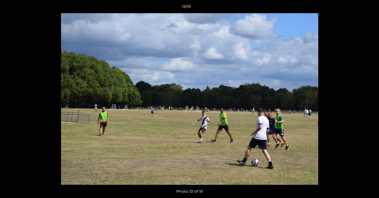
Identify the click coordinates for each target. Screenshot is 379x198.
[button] (356, 8)
